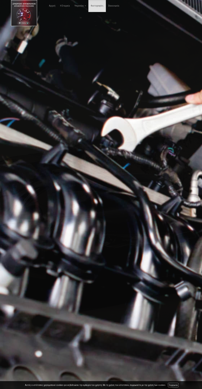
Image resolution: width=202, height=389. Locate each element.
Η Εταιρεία (65, 5)
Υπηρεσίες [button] (80, 5)
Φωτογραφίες (97, 5)
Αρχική (52, 5)
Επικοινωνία (113, 5)
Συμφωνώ (173, 385)
